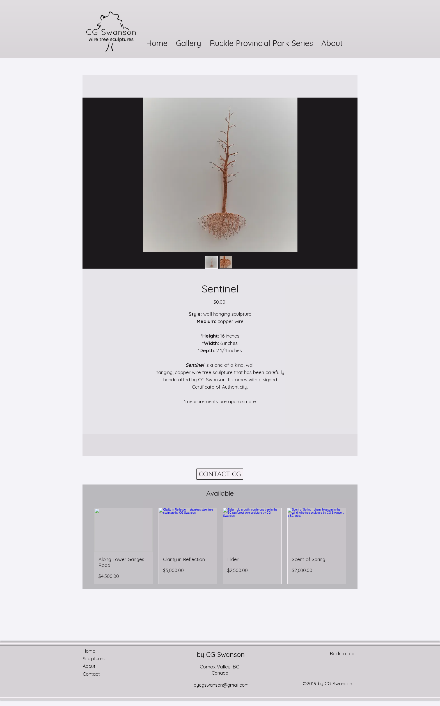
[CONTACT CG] (219, 474)
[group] (220, 545)
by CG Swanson (221, 654)
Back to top (342, 653)
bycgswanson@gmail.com (221, 685)
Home (89, 651)
